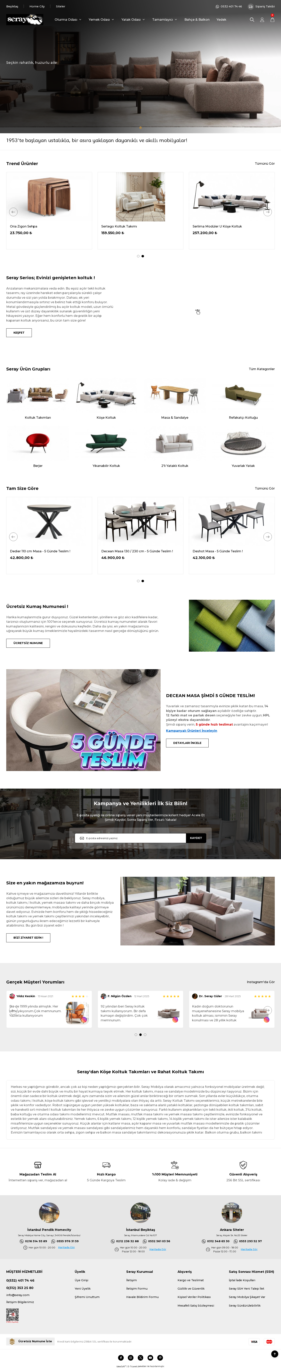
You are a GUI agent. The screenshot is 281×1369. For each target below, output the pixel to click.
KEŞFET (19, 332)
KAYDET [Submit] (196, 838)
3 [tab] (145, 1034)
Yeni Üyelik (83, 1288)
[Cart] (272, 19)
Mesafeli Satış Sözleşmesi (196, 1305)
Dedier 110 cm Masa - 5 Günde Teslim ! (131, 551)
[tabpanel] (140, 66)
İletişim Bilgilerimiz (20, 1302)
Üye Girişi (81, 1280)
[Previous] (13, 212)
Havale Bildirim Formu (142, 1297)
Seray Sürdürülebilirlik (245, 1305)
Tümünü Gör (265, 163)
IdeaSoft (121, 1366)
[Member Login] (262, 19)
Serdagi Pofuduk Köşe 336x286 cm (38, 226)
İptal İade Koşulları (242, 1280)
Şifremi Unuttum (87, 1297)
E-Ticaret (132, 1366)
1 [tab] (140, 127)
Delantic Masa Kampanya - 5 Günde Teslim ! (45, 551)
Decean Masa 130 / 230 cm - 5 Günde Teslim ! (228, 551)
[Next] (267, 212)
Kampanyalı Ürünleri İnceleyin (191, 731)
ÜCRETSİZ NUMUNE (28, 643)
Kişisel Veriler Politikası (194, 1297)
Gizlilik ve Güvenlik (191, 1288)
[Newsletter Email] (140, 838)
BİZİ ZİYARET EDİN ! (28, 937)
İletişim (131, 1280)
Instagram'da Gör (261, 982)
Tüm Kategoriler (262, 369)
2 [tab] (142, 256)
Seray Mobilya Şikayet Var (247, 1297)
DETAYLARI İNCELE (187, 743)
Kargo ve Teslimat (191, 1280)
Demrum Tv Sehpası (117, 226)
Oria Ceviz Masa (205, 226)
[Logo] (24, 19)
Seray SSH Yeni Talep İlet (246, 1288)
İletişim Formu (137, 1288)
